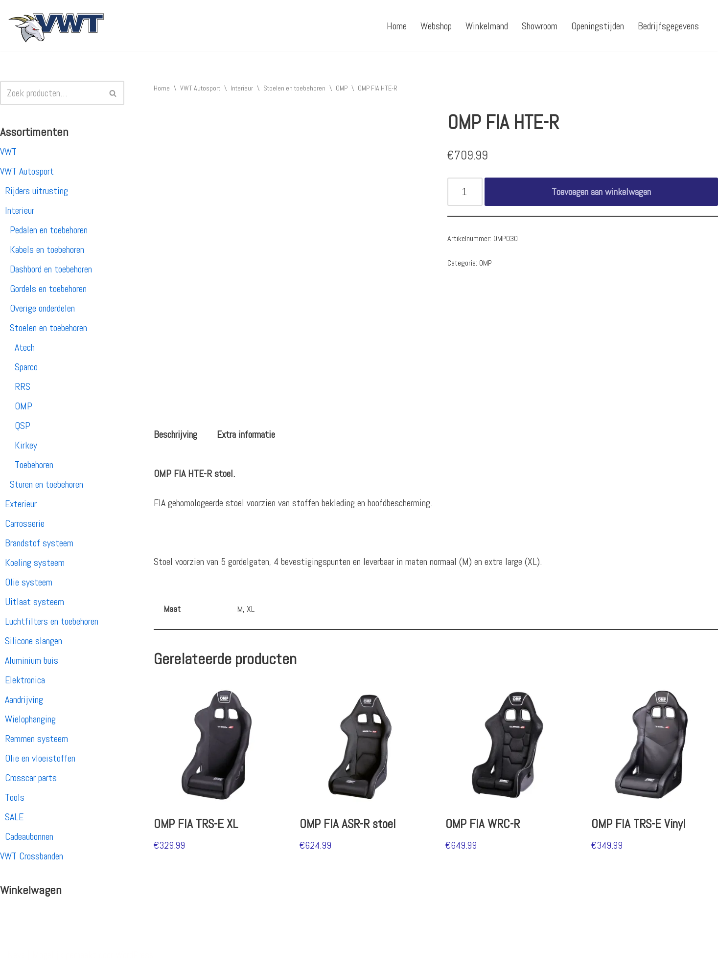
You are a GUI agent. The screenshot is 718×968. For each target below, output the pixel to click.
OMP (23, 406)
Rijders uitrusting (36, 190)
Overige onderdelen (42, 308)
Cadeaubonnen (29, 836)
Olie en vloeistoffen (40, 758)
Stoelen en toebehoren (48, 327)
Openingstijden (597, 26)
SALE (14, 816)
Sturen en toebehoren (46, 484)
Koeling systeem (35, 562)
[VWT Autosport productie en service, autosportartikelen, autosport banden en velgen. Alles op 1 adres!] (56, 26)
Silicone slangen (33, 640)
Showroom (539, 26)
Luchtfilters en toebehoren (51, 621)
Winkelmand (486, 26)
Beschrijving (175, 434)
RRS (22, 386)
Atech (25, 347)
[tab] (175, 434)
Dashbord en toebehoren (51, 269)
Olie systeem (28, 582)
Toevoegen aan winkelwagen (601, 191)
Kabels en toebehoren (47, 249)
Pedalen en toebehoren (49, 230)
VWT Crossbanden (31, 856)
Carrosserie (25, 523)
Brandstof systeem (39, 543)
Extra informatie (246, 434)
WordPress (135, 954)
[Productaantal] (465, 192)
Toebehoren (34, 464)
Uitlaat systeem (34, 601)
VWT (8, 151)
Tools (14, 797)
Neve (16, 954)
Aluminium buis (31, 660)
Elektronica (25, 680)
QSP (22, 425)
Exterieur (21, 503)
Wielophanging (30, 719)
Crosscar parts (31, 777)
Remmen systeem (36, 738)
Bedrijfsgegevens (668, 26)
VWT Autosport (27, 171)
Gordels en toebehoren (48, 288)
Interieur (19, 210)
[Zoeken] (51, 93)
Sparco (26, 366)
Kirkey (26, 445)
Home (397, 26)
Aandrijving (24, 699)
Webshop (436, 26)
